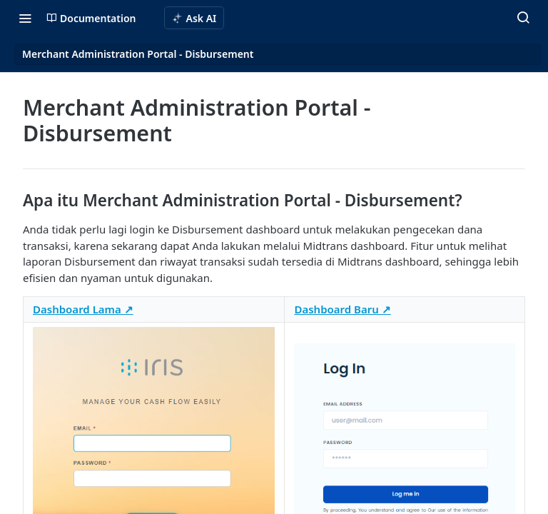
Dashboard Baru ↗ (342, 309)
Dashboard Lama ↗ (83, 309)
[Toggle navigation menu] (25, 18)
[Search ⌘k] (523, 18)
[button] (154, 462)
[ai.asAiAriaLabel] (194, 18)
